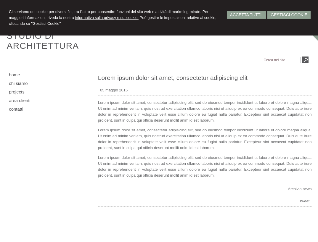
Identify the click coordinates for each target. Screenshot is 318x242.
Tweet (304, 201)
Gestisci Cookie (289, 14)
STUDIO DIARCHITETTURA (43, 41)
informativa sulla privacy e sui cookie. (107, 17)
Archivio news (299, 189)
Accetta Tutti (246, 14)
